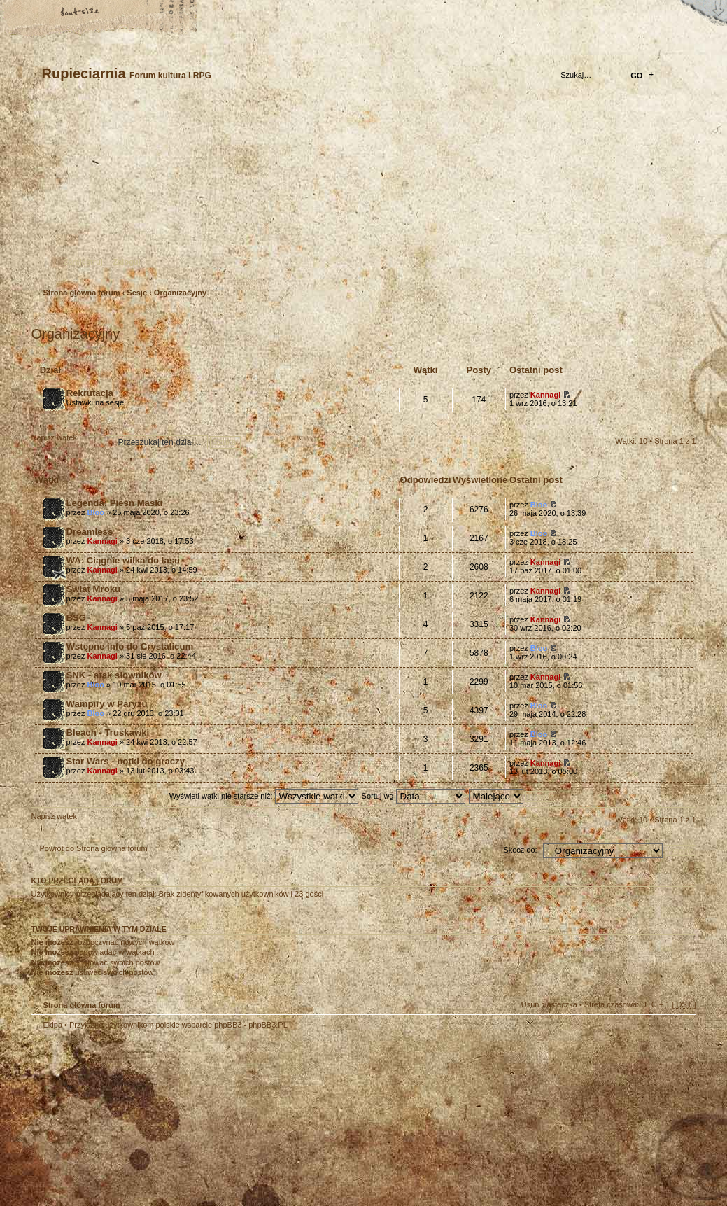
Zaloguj (127, 262)
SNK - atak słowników (114, 675)
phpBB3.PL (268, 1025)
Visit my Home (654, 1159)
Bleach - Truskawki (108, 732)
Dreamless (89, 531)
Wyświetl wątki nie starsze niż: (263, 796)
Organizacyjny (180, 292)
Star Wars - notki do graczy (125, 761)
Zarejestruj (83, 262)
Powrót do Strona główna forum (94, 848)
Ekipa (53, 1025)
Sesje (137, 292)
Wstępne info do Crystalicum (130, 646)
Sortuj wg (413, 796)
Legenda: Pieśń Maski (114, 503)
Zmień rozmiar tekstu (80, 12)
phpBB (188, 1118)
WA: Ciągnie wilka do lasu (123, 560)
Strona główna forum (362, 193)
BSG (76, 617)
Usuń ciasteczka (549, 1004)
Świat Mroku (93, 589)
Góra (678, 1033)
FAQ (129, 12)
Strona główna (31, 12)
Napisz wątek (65, 442)
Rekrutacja (89, 393)
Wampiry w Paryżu (107, 704)
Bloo (95, 512)
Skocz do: (520, 850)
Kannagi (545, 395)
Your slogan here (251, 1119)
